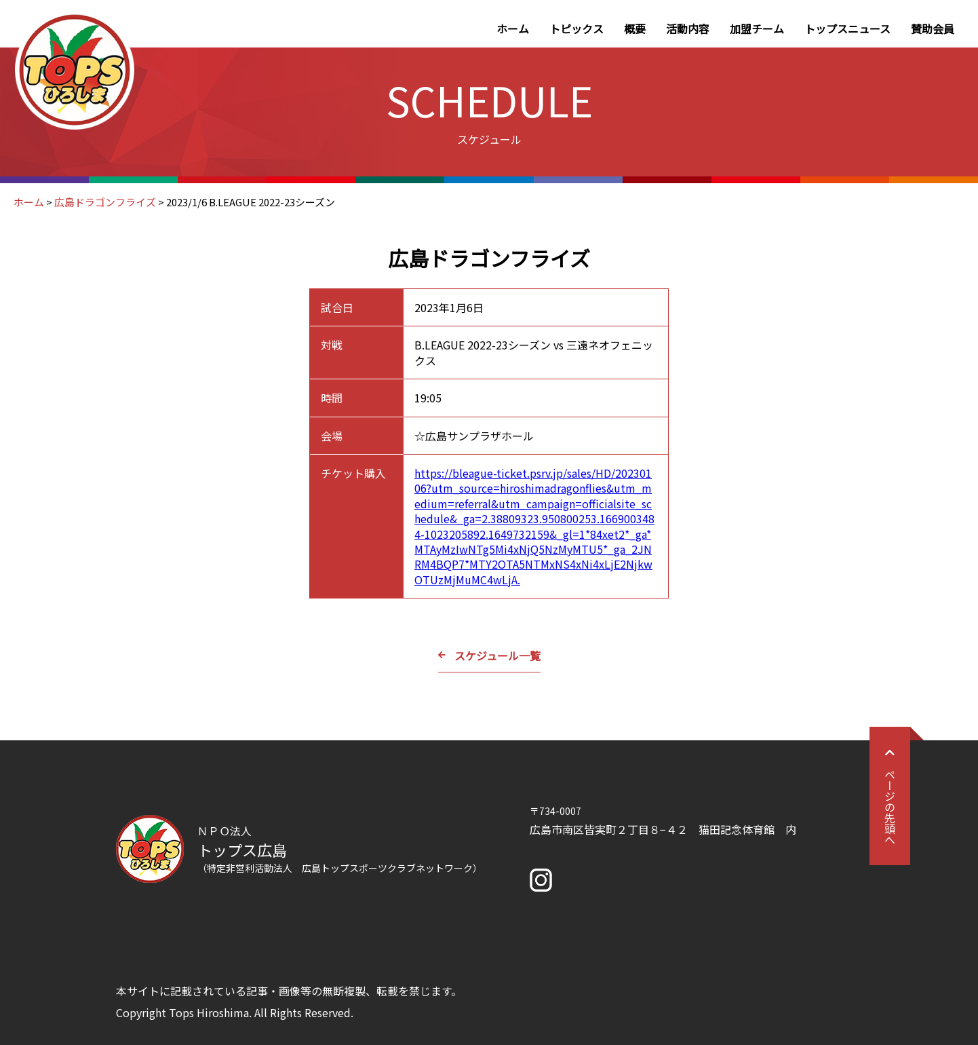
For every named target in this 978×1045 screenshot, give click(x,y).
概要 (635, 28)
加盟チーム (757, 28)
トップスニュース (847, 28)
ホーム (512, 28)
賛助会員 (932, 28)
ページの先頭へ (890, 796)
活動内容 (687, 28)
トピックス (576, 28)
